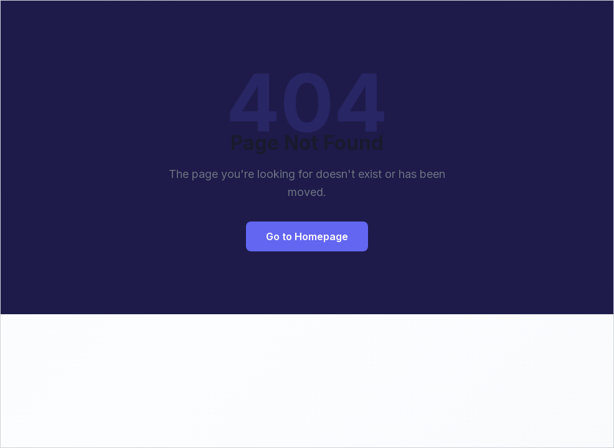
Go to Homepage (307, 236)
